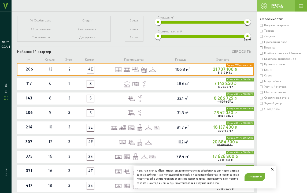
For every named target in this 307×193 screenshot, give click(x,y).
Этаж (68, 60)
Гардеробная (272, 81)
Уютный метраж (275, 86)
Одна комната (41, 29)
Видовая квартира (276, 25)
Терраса (269, 30)
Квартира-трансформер (280, 59)
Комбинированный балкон (282, 53)
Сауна (268, 75)
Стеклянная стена (277, 97)
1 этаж (134, 37)
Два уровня (87, 37)
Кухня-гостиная (275, 64)
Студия (87, 20)
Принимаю (255, 177)
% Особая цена (40, 20)
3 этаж (134, 20)
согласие (191, 171)
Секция (50, 60)
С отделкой (272, 109)
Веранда (270, 47)
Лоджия (269, 36)
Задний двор (273, 103)
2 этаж (134, 29)
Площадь (180, 60)
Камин (268, 70)
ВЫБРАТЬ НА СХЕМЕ (270, 6)
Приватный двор (275, 42)
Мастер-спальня (275, 92)
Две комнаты (87, 29)
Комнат (89, 60)
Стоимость (222, 60)
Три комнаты (41, 37)
